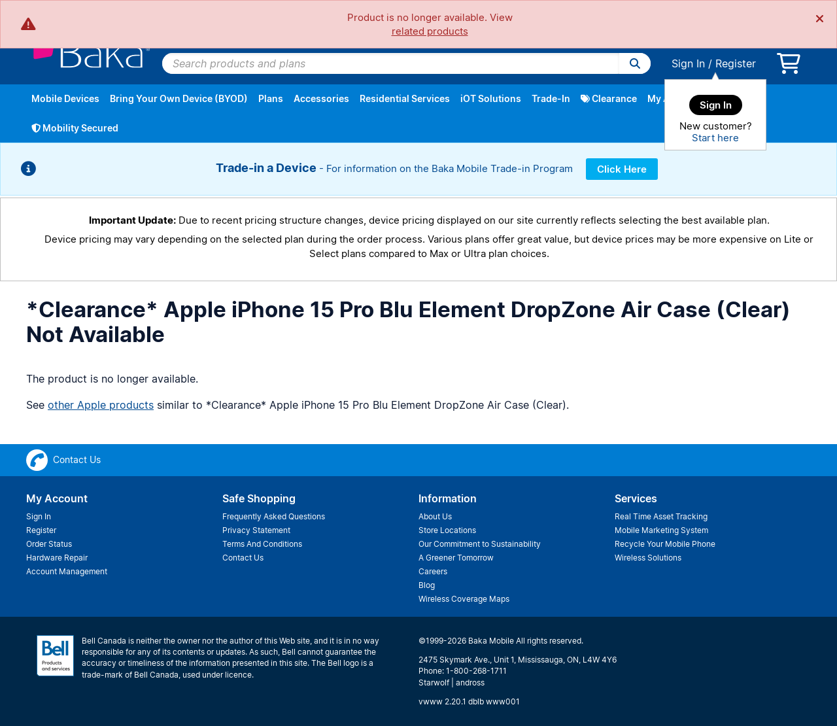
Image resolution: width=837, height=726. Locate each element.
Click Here (622, 169)
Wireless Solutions (648, 557)
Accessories (321, 98)
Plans (270, 98)
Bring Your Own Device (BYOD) (179, 98)
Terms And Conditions (262, 544)
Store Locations (447, 530)
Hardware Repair (57, 557)
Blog (426, 585)
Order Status (49, 544)
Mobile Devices (65, 98)
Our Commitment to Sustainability (479, 544)
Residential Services (405, 98)
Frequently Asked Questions (273, 516)
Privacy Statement (256, 530)
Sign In (688, 63)
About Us (435, 516)
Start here (715, 137)
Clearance (609, 98)
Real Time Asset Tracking (661, 516)
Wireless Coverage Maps (463, 599)
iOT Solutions (490, 98)
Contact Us (243, 557)
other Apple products (101, 404)
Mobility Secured (74, 127)
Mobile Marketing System (661, 530)
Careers (432, 571)
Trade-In (551, 98)
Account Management (66, 571)
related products (430, 31)
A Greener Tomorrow (456, 557)
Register (735, 63)
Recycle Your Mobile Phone (665, 544)
